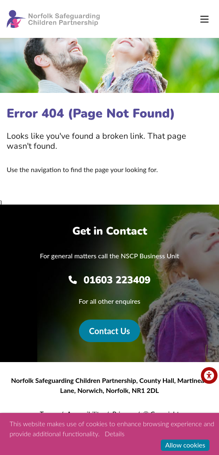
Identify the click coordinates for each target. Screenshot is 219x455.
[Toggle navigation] (204, 19)
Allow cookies (185, 445)
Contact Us (109, 331)
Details (114, 434)
